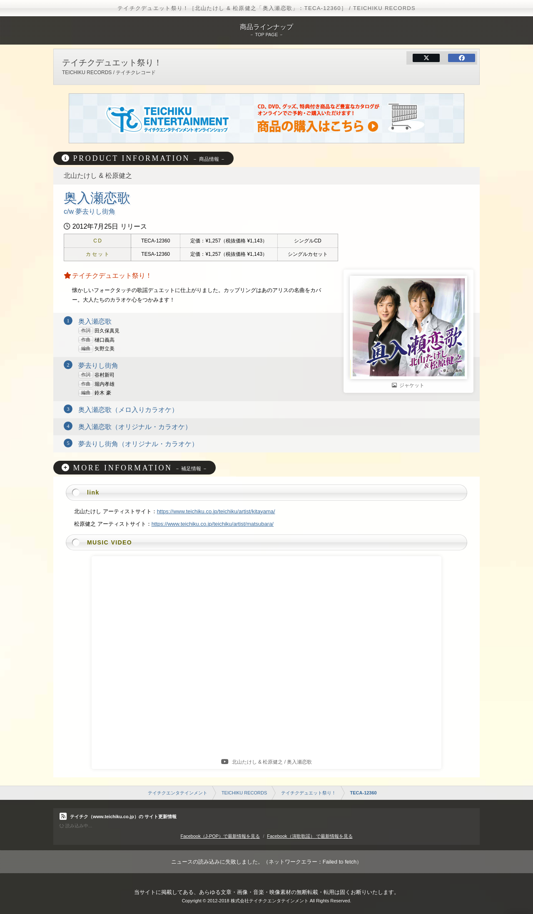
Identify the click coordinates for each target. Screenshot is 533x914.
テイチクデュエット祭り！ (308, 792)
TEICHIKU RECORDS (244, 792)
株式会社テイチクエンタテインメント (270, 900)
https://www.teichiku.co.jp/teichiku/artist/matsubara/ (213, 524)
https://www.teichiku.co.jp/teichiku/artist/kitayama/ (216, 511)
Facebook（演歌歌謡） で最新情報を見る (309, 836)
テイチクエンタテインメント (177, 792)
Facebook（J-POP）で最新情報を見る (220, 836)
